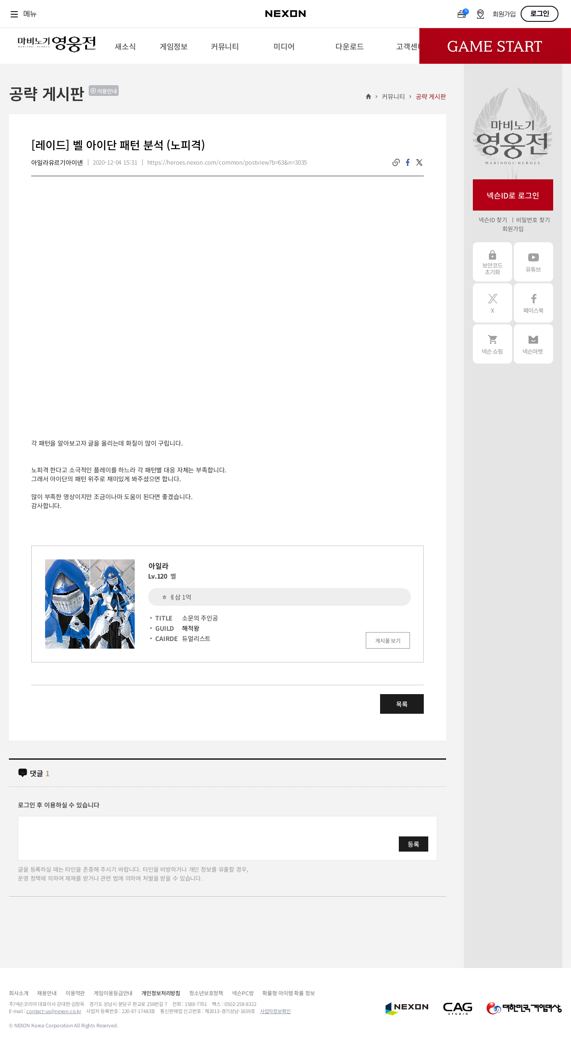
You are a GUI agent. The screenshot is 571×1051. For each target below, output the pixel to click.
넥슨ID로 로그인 (513, 195)
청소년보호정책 (206, 993)
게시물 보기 (388, 640)
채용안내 (46, 993)
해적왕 (190, 628)
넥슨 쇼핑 (492, 344)
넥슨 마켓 (533, 344)
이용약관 (75, 993)
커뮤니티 (393, 96)
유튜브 (533, 261)
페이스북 (533, 303)
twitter (419, 162)
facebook (407, 162)
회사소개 (18, 993)
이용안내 (107, 91)
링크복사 (396, 162)
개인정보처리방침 (160, 993)
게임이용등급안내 (113, 993)
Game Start (495, 46)
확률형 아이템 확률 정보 (288, 993)
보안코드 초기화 (492, 261)
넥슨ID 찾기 (493, 219)
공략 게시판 (431, 96)
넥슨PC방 (242, 993)
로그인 (539, 14)
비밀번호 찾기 (533, 219)
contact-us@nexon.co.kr (53, 1010)
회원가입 (504, 14)
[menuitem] (125, 46)
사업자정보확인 (275, 1010)
